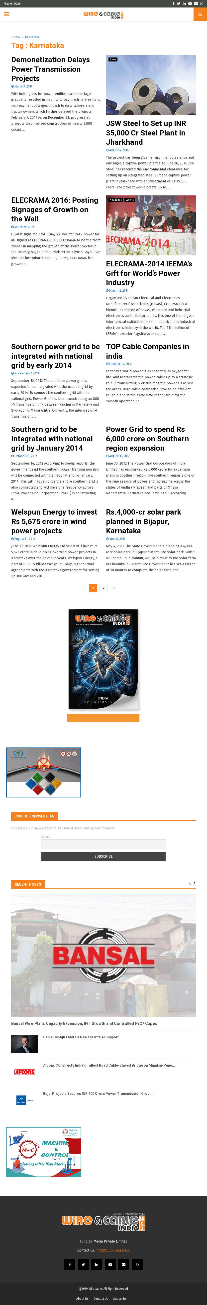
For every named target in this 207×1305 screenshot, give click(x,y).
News (113, 59)
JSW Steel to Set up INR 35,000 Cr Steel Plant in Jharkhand (146, 132)
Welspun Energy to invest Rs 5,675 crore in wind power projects (54, 521)
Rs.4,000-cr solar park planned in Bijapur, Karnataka (143, 521)
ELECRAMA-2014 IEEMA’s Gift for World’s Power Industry (149, 273)
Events (130, 199)
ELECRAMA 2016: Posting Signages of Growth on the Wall (54, 209)
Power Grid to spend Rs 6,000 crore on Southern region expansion (147, 438)
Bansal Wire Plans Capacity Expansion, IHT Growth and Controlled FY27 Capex (84, 1023)
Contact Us (101, 1299)
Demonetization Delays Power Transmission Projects (50, 69)
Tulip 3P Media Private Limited (103, 1241)
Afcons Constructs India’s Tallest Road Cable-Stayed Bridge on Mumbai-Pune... (109, 1065)
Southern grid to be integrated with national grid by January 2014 (52, 438)
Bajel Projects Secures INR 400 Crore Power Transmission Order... (98, 1094)
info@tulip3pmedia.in (113, 1250)
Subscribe (120, 1299)
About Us (82, 1299)
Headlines (116, 199)
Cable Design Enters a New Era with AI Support (81, 1037)
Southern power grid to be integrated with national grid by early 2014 (55, 356)
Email (45, 836)
